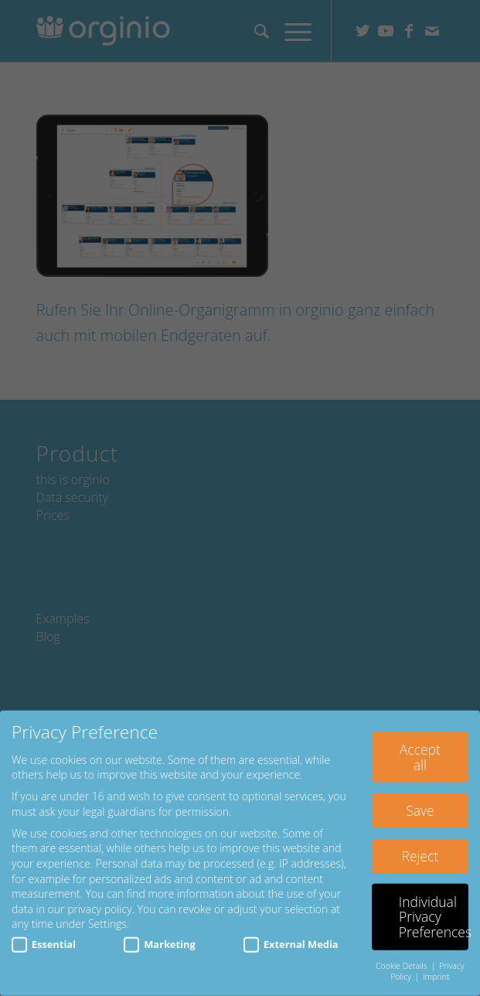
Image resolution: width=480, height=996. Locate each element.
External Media (291, 937)
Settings (107, 916)
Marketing (159, 937)
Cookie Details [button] (402, 958)
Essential (44, 937)
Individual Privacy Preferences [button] (433, 909)
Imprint (436, 969)
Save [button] (420, 803)
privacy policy (99, 902)
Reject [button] (420, 849)
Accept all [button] (420, 750)
